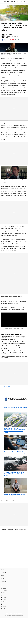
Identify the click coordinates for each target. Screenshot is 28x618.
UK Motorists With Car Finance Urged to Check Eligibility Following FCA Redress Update (14, 474)
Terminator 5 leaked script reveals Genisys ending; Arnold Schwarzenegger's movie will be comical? (13, 352)
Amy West (10, 34)
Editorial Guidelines (20, 529)
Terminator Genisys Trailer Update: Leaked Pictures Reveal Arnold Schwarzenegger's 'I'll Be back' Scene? (13, 347)
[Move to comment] (18, 40)
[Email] (15, 40)
